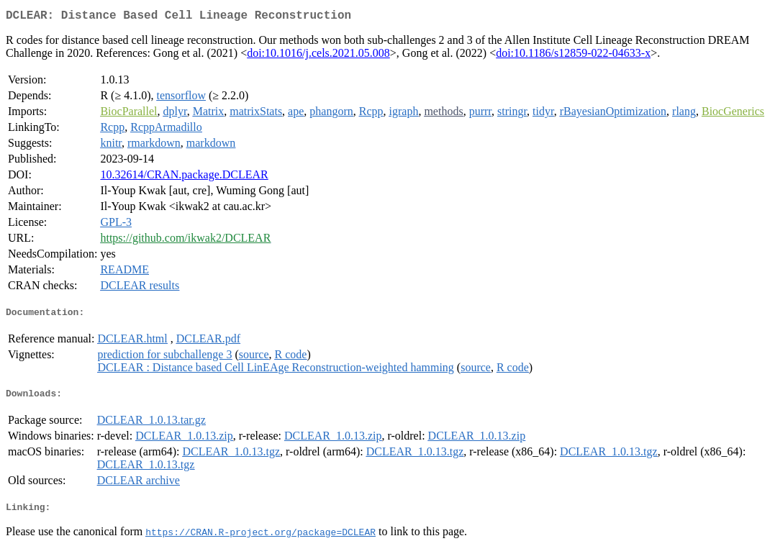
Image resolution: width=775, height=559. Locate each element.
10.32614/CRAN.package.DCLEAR (184, 177)
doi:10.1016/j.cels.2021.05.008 (318, 56)
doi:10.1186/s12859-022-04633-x (573, 56)
